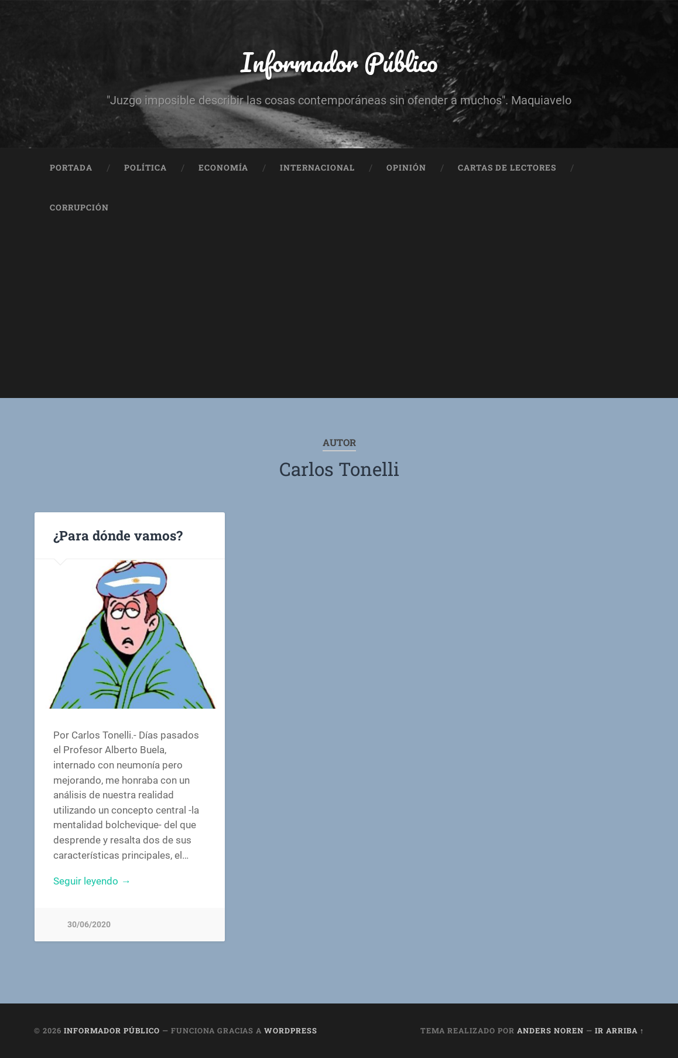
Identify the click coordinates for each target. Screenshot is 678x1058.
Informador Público (339, 62)
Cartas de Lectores (507, 167)
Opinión (406, 167)
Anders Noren (550, 1030)
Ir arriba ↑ (619, 1030)
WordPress (290, 1030)
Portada (71, 167)
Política (145, 167)
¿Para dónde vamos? (118, 535)
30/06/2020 (89, 925)
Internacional (317, 167)
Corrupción (79, 207)
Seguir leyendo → (92, 881)
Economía (223, 167)
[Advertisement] (339, 316)
